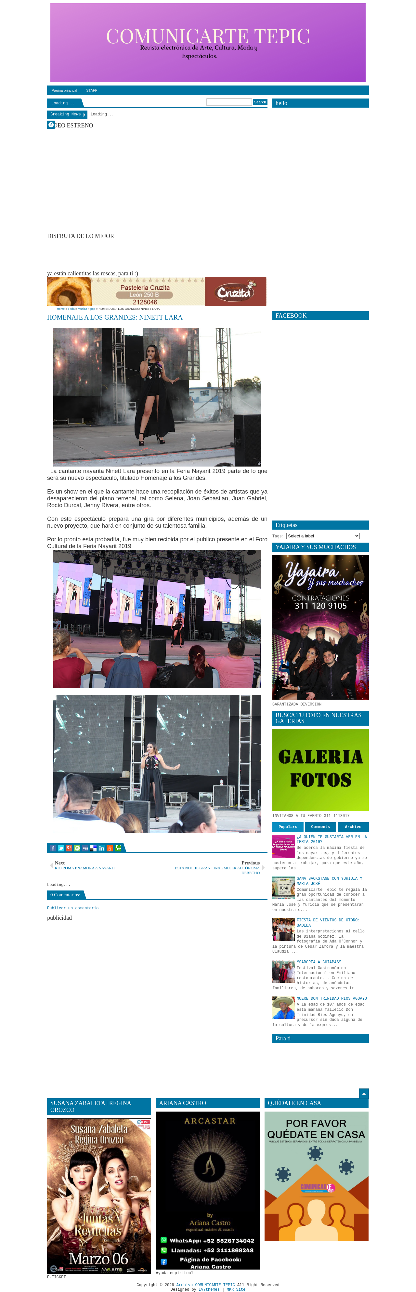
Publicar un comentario (72, 908)
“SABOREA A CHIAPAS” (319, 962)
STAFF (91, 90)
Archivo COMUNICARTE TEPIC (205, 1285)
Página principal (64, 90)
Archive (353, 827)
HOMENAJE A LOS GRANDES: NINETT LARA (115, 317)
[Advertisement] (165, 254)
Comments (320, 827)
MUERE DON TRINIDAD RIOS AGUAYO (332, 998)
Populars (288, 827)
